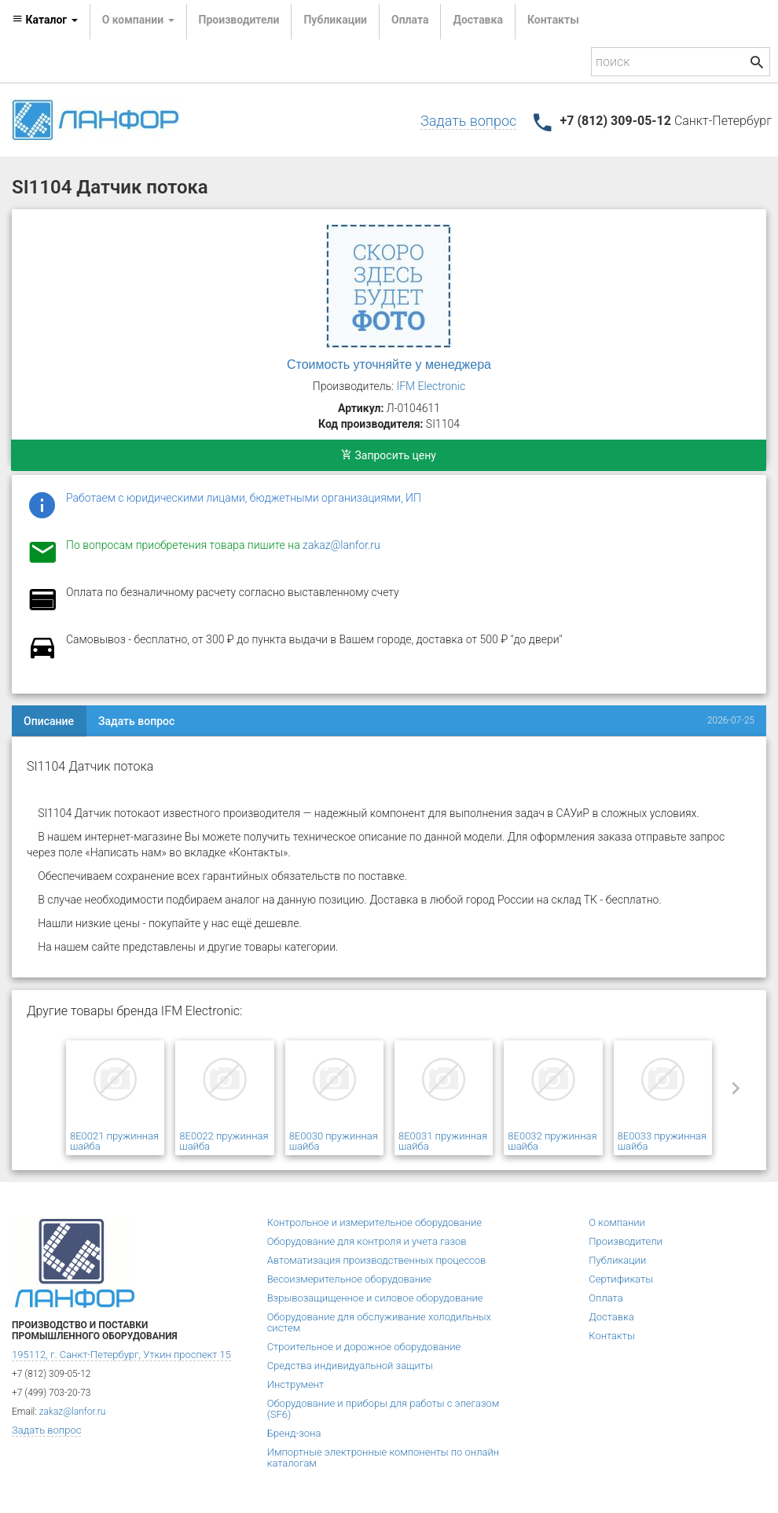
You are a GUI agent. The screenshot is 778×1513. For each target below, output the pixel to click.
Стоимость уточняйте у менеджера (389, 364)
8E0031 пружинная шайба (442, 1141)
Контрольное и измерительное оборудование (374, 1222)
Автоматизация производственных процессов (376, 1260)
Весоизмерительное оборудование (349, 1279)
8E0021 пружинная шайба (114, 1141)
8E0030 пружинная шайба (333, 1141)
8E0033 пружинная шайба (662, 1141)
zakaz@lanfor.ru (341, 545)
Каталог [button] (45, 19)
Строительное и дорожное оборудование (364, 1347)
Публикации (335, 19)
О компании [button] (138, 19)
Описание (49, 721)
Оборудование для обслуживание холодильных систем (379, 1322)
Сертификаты (621, 1279)
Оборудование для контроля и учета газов (367, 1241)
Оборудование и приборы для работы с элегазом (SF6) (383, 1408)
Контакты (553, 19)
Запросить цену (388, 455)
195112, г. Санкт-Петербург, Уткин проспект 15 (121, 1354)
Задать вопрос (468, 120)
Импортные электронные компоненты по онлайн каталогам (383, 1457)
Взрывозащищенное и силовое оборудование (375, 1298)
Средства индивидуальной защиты (350, 1365)
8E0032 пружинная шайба (552, 1141)
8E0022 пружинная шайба (223, 1141)
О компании (617, 1222)
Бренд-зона (294, 1433)
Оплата (409, 19)
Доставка (477, 19)
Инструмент (295, 1384)
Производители (239, 19)
